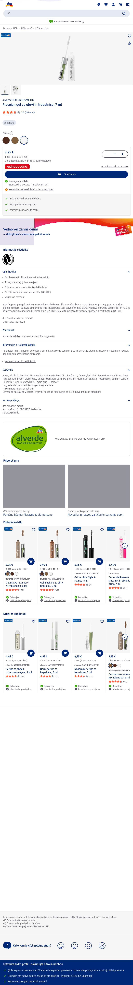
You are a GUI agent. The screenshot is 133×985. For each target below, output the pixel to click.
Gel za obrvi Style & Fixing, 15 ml (84, 579)
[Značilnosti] (66, 330)
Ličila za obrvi (41, 28)
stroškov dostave (42, 161)
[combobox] (66, 13)
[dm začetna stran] (9, 4)
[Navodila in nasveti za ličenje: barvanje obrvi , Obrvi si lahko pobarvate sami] (99, 491)
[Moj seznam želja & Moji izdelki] (106, 4)
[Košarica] (120, 4)
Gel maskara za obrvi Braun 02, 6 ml (51, 584)
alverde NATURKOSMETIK (18, 100)
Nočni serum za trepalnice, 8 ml (49, 671)
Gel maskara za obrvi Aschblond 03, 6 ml (17, 584)
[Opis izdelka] (66, 272)
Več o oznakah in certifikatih (20, 361)
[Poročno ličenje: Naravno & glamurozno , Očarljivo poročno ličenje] (34, 491)
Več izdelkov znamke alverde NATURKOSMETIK (55, 438)
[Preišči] (124, 13)
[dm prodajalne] (99, 4)
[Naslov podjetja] (66, 400)
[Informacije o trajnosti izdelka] (66, 345)
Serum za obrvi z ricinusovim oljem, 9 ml (19, 671)
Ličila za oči (26, 28)
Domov (6, 28)
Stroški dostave (83, 917)
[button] (128, 4)
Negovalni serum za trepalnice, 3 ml (85, 671)
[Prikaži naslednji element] (125, 546)
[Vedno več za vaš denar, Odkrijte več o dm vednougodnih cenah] (66, 231)
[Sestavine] (66, 370)
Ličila (15, 28)
